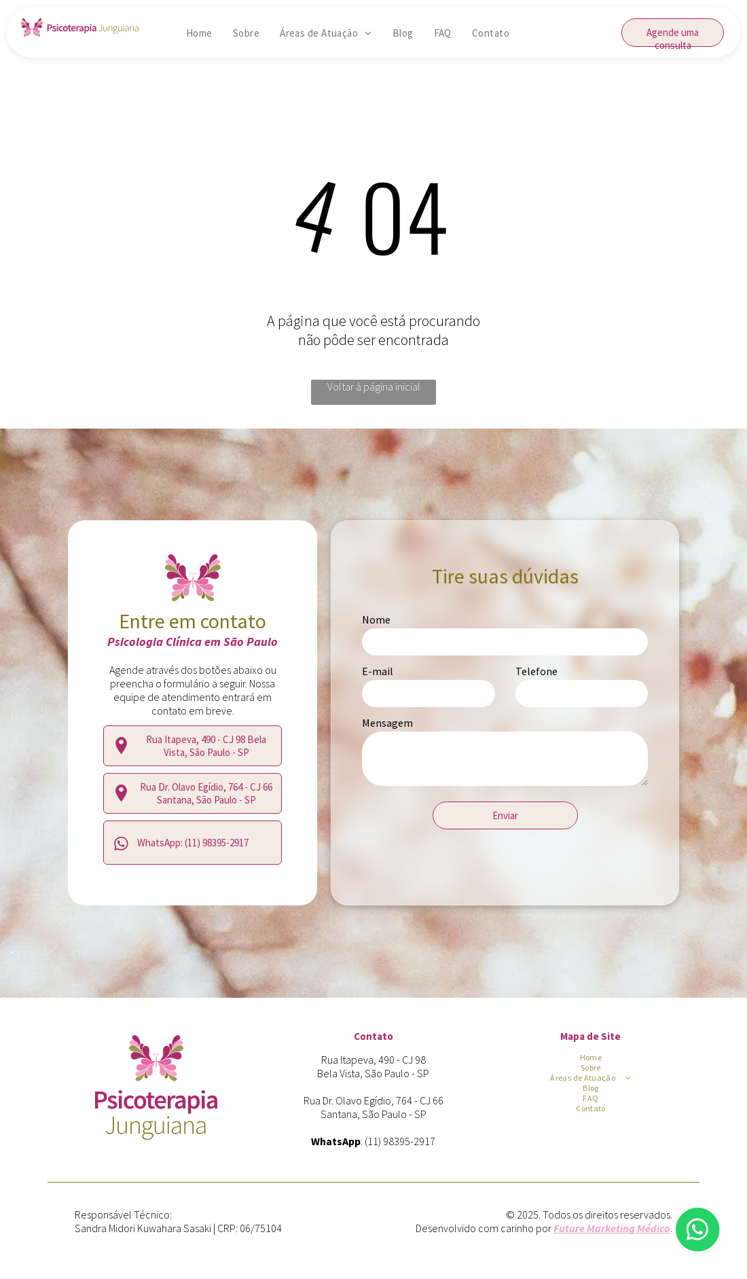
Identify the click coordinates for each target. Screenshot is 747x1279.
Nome (376, 619)
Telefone (536, 671)
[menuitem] (199, 33)
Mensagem (387, 722)
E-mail (377, 671)
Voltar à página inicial (373, 386)
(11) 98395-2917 (400, 1141)
